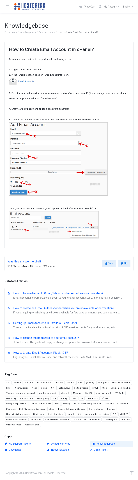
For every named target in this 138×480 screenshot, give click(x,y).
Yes (109, 263)
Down (73, 398)
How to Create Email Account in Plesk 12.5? (69, 355)
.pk (81, 398)
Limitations (38, 414)
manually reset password (57, 419)
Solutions (109, 404)
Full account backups (16, 419)
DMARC (88, 393)
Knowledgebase (28, 32)
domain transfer (44, 382)
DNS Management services (32, 409)
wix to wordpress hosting (97, 414)
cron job (29, 382)
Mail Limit (10, 409)
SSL (8, 382)
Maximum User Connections (86, 419)
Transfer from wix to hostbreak (20, 393)
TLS (114, 414)
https (104, 388)
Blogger (111, 409)
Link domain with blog (121, 388)
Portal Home (10, 32)
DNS (79, 414)
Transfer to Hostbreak (40, 404)
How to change (96, 409)
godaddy (90, 382)
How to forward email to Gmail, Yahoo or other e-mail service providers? (69, 296)
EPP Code (119, 393)
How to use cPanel (121, 382)
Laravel (70, 414)
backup (17, 382)
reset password (103, 393)
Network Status (58, 449)
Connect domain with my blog (34, 398)
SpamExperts (21, 388)
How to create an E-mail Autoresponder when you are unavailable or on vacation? (69, 310)
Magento (77, 393)
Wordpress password (16, 404)
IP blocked (122, 404)
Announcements (58, 443)
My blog (66, 404)
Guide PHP (36, 419)
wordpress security (48, 393)
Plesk (34, 388)
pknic (51, 409)
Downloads (13, 449)
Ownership (11, 398)
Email (9, 388)
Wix (54, 398)
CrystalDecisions (55, 414)
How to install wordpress (17, 414)
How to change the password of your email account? (69, 340)
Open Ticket (98, 449)
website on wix (32, 425)
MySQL (95, 388)
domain (59, 382)
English (128, 6)
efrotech (65, 393)
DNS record (92, 398)
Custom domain (14, 425)
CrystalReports (110, 419)
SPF (53, 388)
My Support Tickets (18, 443)
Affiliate (105, 398)
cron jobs (125, 419)
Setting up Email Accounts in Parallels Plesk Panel (69, 325)
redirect (70, 382)
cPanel (44, 388)
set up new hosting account (87, 404)
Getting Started (81, 388)
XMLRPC (124, 414)
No (124, 263)
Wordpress (103, 382)
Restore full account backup (71, 409)
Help (57, 404)
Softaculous (64, 388)
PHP (80, 382)
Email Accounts (47, 32)
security (63, 398)
